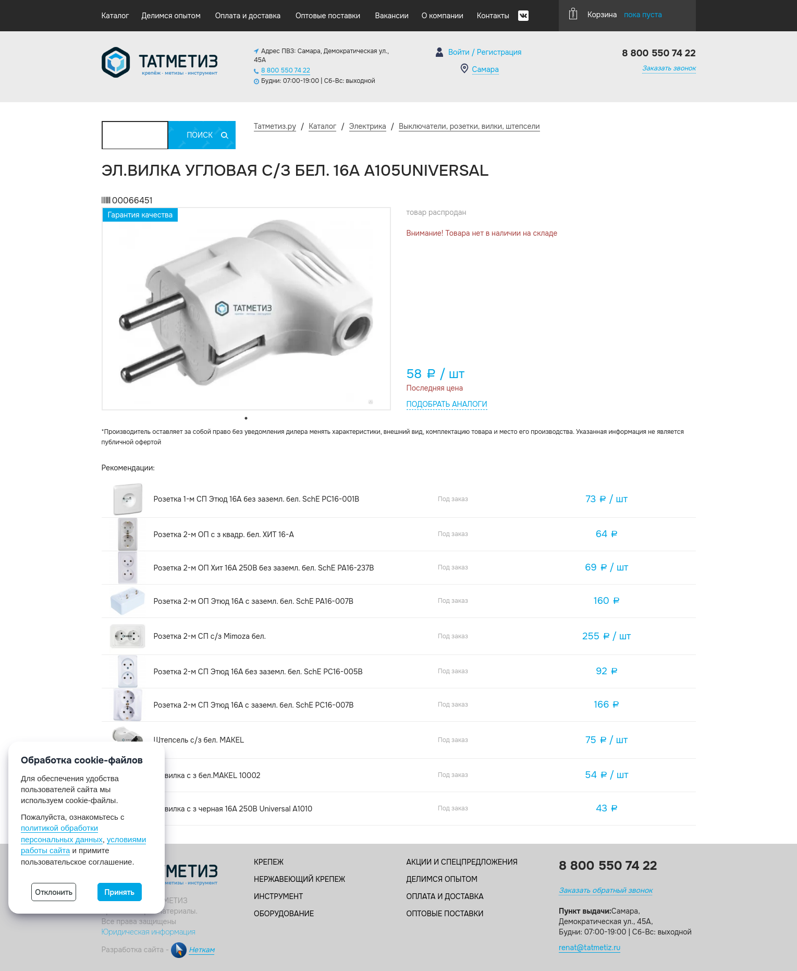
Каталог (115, 15)
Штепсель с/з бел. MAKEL (199, 740)
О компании (442, 15)
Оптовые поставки (328, 15)
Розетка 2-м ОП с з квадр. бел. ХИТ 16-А (224, 534)
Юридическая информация (149, 932)
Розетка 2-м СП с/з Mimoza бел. (210, 636)
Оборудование (284, 913)
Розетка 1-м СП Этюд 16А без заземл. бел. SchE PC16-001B (257, 499)
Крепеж (269, 862)
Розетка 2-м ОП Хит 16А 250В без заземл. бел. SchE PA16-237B (264, 568)
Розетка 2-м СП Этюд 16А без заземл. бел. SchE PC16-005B (258, 671)
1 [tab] (246, 418)
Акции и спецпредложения (462, 862)
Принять (119, 892)
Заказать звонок (669, 68)
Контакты (493, 15)
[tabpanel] (246, 308)
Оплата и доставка (248, 15)
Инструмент (278, 896)
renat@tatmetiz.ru (589, 947)
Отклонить (53, 892)
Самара (485, 69)
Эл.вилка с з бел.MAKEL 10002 (207, 775)
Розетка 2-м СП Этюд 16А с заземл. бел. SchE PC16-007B (254, 705)
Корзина (615, 13)
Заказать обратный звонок (605, 890)
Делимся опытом (170, 15)
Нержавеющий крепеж (299, 879)
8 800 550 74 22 (285, 70)
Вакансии (392, 15)
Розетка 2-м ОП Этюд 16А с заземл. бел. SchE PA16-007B (253, 601)
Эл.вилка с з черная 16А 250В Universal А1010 (233, 809)
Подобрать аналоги (447, 404)
